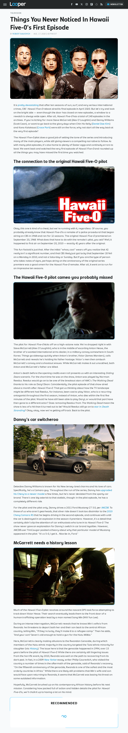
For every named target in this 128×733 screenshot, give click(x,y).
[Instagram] (86, 5)
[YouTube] (76, 5)
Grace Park (43, 127)
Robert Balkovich (21, 34)
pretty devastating (28, 105)
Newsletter (115, 4)
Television (15, 13)
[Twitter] (81, 5)
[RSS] (101, 5)
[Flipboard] (91, 5)
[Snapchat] (96, 5)
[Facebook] (71, 5)
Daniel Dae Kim (101, 123)
